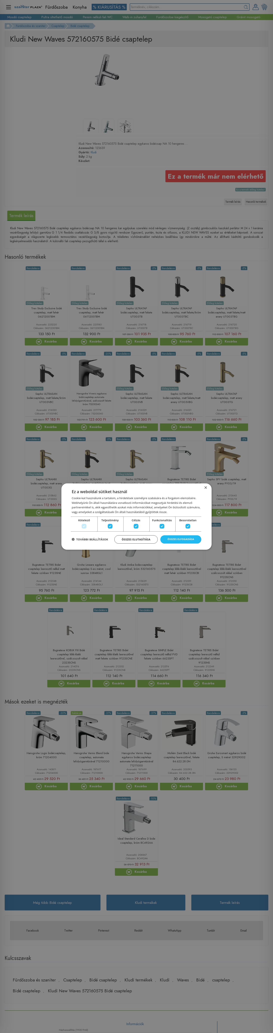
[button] (90, 540)
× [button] (205, 486)
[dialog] (136, 516)
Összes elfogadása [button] (180, 540)
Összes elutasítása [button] (134, 540)
